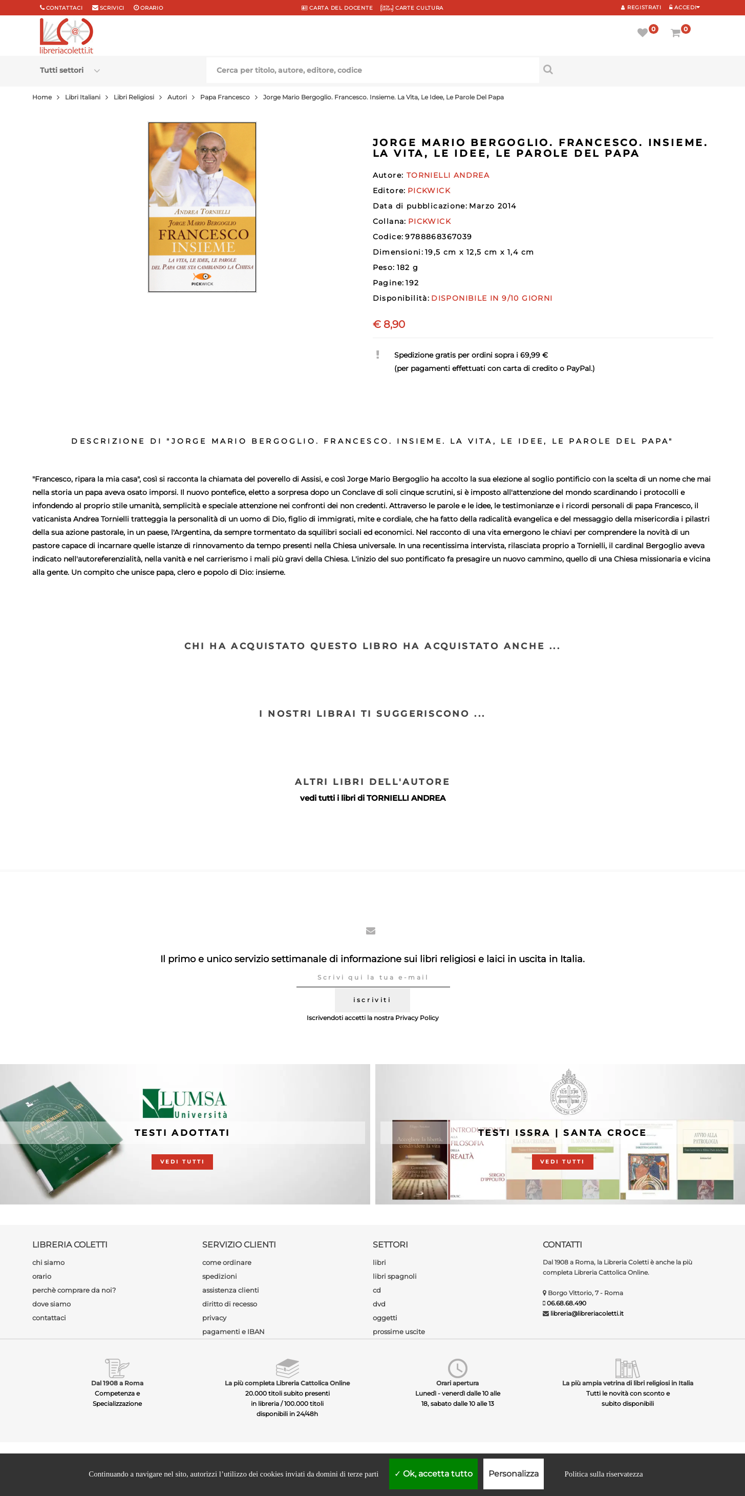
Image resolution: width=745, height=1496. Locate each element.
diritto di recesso (229, 1304)
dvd (379, 1304)
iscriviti (372, 1000)
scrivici (112, 8)
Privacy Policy (417, 1018)
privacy (214, 1318)
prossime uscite (399, 1331)
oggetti (385, 1318)
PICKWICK (429, 190)
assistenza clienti (230, 1290)
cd (377, 1290)
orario (151, 8)
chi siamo (48, 1262)
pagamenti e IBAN (233, 1331)
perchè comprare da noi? (74, 1290)
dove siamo (51, 1304)
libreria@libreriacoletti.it (587, 1313)
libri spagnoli (395, 1276)
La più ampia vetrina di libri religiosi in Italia (627, 1383)
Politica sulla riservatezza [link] (603, 1474)
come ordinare (226, 1262)
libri (379, 1262)
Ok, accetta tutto (433, 1474)
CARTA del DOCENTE (337, 8)
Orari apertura (457, 1383)
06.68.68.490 (566, 1303)
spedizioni (219, 1276)
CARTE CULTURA (411, 8)
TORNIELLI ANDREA (406, 798)
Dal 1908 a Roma (117, 1383)
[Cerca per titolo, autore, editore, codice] (622, 69)
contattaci (49, 1318)
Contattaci (64, 8)
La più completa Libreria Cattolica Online (287, 1383)
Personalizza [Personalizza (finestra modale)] (513, 1474)
